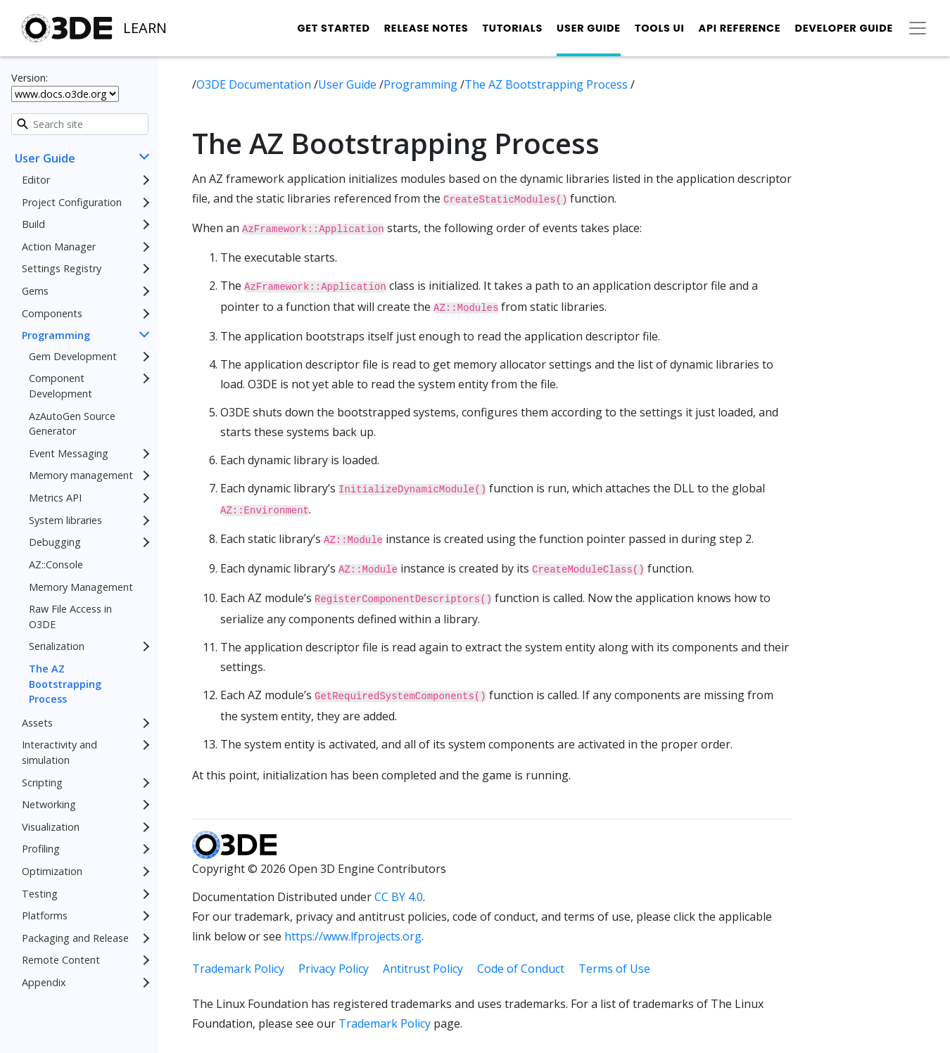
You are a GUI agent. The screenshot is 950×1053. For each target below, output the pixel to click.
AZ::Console (56, 564)
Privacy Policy (333, 968)
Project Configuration (72, 202)
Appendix (44, 982)
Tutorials (512, 28)
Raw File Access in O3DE (70, 616)
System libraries (65, 520)
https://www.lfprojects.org (353, 936)
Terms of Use (614, 968)
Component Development (60, 385)
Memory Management (81, 587)
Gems (35, 291)
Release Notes (426, 28)
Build (33, 224)
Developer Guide (843, 28)
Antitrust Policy (423, 968)
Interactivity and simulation (59, 752)
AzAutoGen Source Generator (72, 423)
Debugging (55, 542)
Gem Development (73, 356)
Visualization (51, 827)
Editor (36, 179)
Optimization (52, 871)
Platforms (45, 915)
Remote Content (61, 959)
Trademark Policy (238, 968)
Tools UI (660, 28)
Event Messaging (68, 453)
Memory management (81, 475)
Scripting (42, 782)
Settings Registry (61, 268)
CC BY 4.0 (398, 897)
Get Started (333, 28)
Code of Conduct (520, 968)
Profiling (41, 848)
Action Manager (59, 246)
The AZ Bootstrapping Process (65, 684)
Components (52, 313)
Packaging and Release (75, 938)
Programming (56, 335)
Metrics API (55, 497)
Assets (37, 722)
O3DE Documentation (255, 84)
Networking (49, 804)
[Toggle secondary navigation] (917, 28)
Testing (40, 893)
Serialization (56, 646)
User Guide (589, 28)
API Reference (740, 28)
